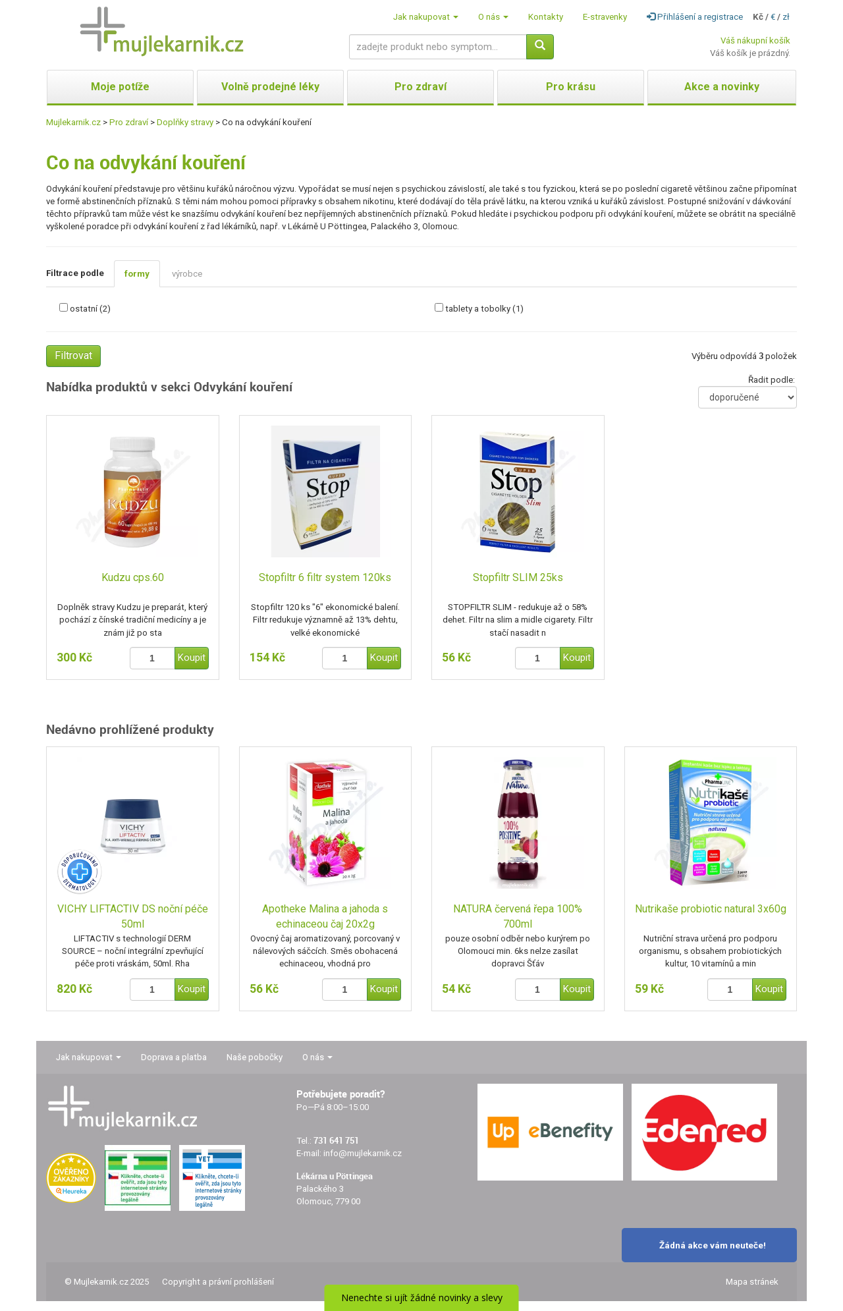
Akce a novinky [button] (721, 86)
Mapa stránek (752, 1282)
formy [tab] (137, 274)
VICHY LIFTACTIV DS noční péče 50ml (132, 916)
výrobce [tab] (187, 274)
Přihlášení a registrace (695, 17)
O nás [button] (493, 17)
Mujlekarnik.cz (73, 122)
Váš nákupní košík (755, 40)
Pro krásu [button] (570, 86)
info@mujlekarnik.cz (362, 1153)
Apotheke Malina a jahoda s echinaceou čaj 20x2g (325, 916)
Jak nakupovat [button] (425, 17)
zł (786, 17)
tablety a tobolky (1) (484, 309)
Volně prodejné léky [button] (270, 86)
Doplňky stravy (185, 122)
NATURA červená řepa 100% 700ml (517, 916)
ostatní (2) (90, 309)
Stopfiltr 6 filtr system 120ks (325, 577)
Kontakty (545, 17)
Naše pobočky (255, 1057)
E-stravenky (605, 17)
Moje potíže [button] (120, 86)
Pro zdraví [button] (420, 86)
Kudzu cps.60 (132, 577)
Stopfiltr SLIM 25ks (518, 577)
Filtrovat (73, 355)
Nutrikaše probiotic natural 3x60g (710, 909)
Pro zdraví (128, 122)
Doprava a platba (174, 1057)
